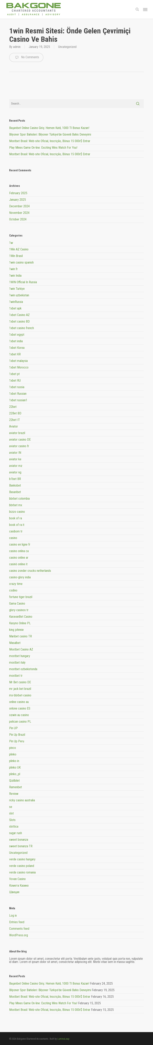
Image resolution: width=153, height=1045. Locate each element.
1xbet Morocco (18, 367)
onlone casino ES (19, 708)
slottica (13, 826)
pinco (12, 748)
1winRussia (16, 302)
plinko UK (15, 767)
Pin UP (13, 728)
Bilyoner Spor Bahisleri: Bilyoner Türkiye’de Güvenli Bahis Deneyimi (50, 134)
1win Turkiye (17, 289)
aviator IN (15, 453)
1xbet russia (16, 387)
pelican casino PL (20, 721)
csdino (13, 590)
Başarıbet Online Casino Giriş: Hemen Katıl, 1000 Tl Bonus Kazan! (49, 128)
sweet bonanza (18, 839)
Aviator (13, 426)
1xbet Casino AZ (19, 315)
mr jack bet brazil (20, 689)
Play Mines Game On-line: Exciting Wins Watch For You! (43, 147)
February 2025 (18, 193)
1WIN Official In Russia (23, 282)
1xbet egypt (16, 334)
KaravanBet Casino (20, 616)
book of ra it (16, 525)
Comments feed (19, 929)
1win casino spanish (21, 262)
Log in (13, 915)
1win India (15, 275)
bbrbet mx (15, 505)
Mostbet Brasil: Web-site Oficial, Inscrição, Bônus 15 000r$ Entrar (49, 141)
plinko (12, 754)
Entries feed (16, 922)
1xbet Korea (17, 348)
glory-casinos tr (18, 610)
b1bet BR (15, 479)
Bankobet (15, 485)
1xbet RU (15, 380)
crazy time (16, 584)
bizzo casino (17, 512)
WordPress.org (18, 935)
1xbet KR (15, 354)
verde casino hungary (22, 859)
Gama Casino (17, 603)
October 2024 (17, 219)
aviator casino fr (19, 446)
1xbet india (16, 341)
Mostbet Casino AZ (21, 649)
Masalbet (15, 643)
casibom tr (16, 531)
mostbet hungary (19, 656)
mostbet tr (16, 676)
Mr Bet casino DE (20, 682)
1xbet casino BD (19, 321)
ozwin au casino (19, 715)
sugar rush (15, 833)
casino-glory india (20, 577)
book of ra (15, 518)
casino (13, 538)
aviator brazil (17, 433)
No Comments (26, 57)
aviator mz (15, 466)
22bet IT (14, 420)
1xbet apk (15, 308)
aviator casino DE (20, 439)
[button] (145, 9)
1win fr (13, 269)
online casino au (19, 702)
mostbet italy (17, 662)
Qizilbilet (14, 780)
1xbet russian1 (18, 400)
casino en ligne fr (19, 544)
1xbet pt (14, 374)
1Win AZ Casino (18, 249)
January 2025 (17, 200)
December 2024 (19, 206)
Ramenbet (15, 787)
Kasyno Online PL (20, 623)
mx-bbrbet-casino (20, 695)
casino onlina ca (19, 551)
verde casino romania (22, 872)
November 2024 (19, 213)
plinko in (14, 761)
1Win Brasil (16, 256)
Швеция (14, 892)
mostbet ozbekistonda (23, 669)
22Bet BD (15, 413)
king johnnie (16, 630)
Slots (12, 820)
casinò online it (18, 564)
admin (17, 47)
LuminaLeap (63, 1038)
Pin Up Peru (16, 741)
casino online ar (18, 557)
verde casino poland (21, 866)
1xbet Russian (17, 394)
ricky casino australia (22, 800)
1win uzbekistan (19, 295)
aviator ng (15, 472)
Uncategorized (67, 47)
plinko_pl (14, 774)
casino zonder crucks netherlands (30, 571)
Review (13, 794)
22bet (13, 407)
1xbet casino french (21, 328)
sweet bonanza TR (20, 846)
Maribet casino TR (20, 636)
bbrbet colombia (19, 498)
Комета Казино (19, 885)
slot (11, 813)
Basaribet (15, 492)
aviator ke (15, 459)
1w (11, 243)
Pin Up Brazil (17, 735)
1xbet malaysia (18, 361)
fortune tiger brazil (20, 597)
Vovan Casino (17, 879)
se (10, 807)
